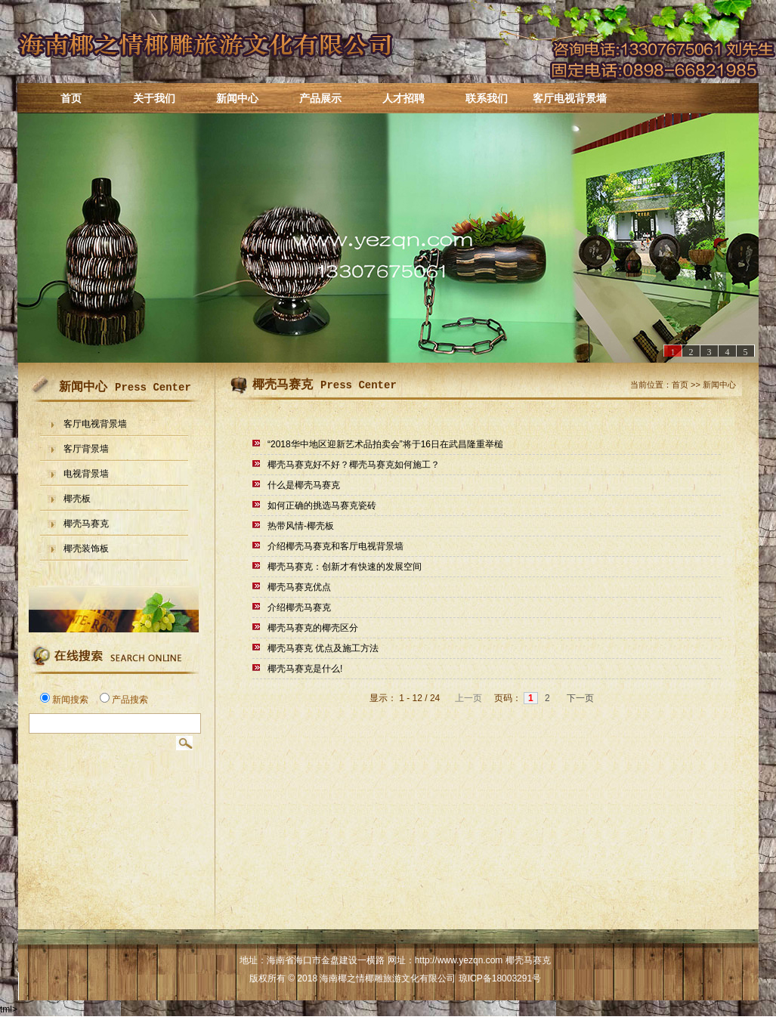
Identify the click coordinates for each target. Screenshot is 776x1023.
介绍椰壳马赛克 (299, 607)
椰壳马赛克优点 (299, 587)
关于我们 (154, 98)
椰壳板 (77, 499)
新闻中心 (237, 98)
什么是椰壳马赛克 (303, 485)
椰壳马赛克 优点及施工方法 (323, 648)
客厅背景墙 (86, 449)
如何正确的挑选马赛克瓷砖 (321, 505)
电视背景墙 (86, 474)
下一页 (581, 698)
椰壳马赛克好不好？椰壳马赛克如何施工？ (353, 464)
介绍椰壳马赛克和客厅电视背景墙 (335, 546)
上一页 (466, 698)
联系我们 (486, 98)
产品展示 (320, 98)
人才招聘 (403, 98)
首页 (71, 98)
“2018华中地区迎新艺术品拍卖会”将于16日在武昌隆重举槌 (385, 444)
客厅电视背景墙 (570, 98)
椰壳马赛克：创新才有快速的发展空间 (344, 566)
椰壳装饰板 (86, 548)
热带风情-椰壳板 (300, 526)
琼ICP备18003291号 (500, 978)
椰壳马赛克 (86, 524)
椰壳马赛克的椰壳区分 (312, 628)
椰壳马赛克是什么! (304, 668)
